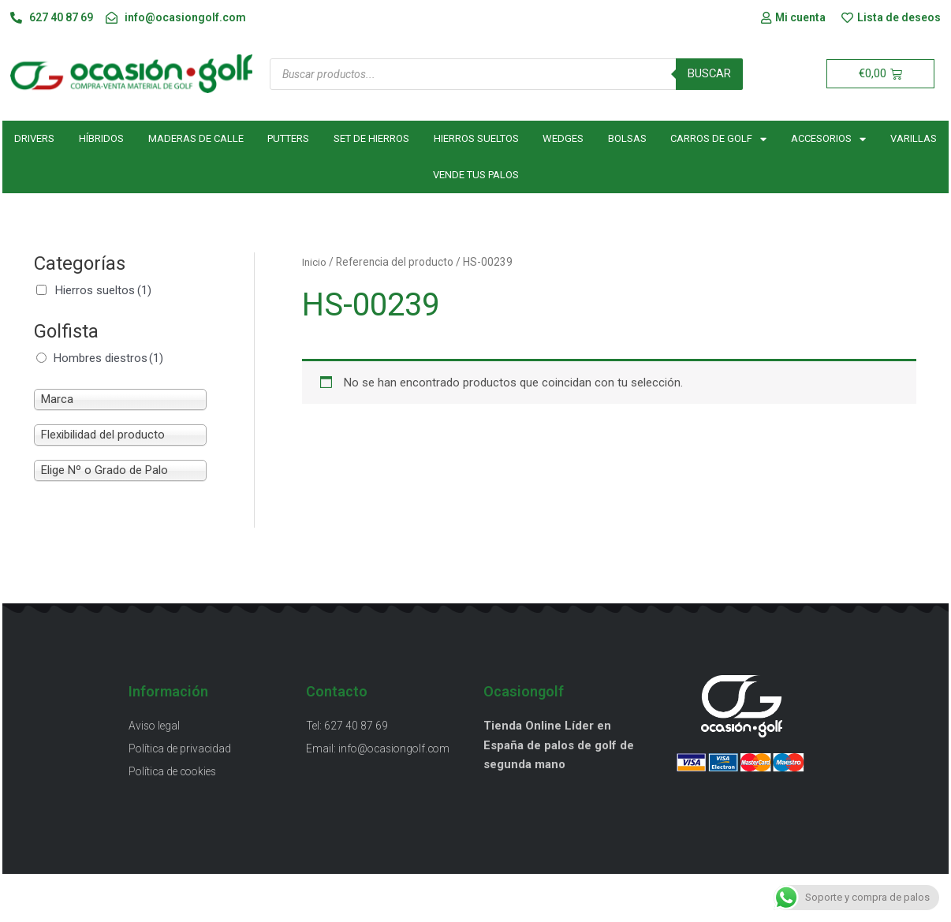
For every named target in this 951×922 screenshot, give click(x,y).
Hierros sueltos (476, 139)
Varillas (913, 139)
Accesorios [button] (828, 139)
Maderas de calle (196, 139)
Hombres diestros (108, 358)
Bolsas (627, 139)
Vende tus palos (476, 175)
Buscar (709, 74)
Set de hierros (371, 139)
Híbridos (101, 139)
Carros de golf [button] (718, 139)
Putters (288, 139)
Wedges (563, 139)
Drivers (34, 139)
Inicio (314, 262)
